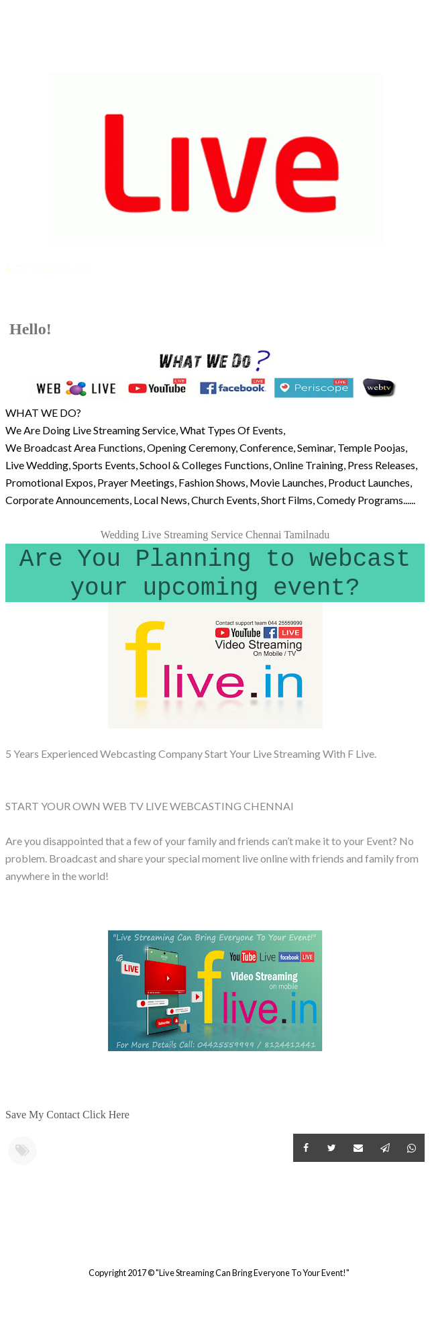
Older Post (423, 1240)
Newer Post (7, 1240)
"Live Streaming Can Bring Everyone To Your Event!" (253, 1272)
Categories (50, 51)
